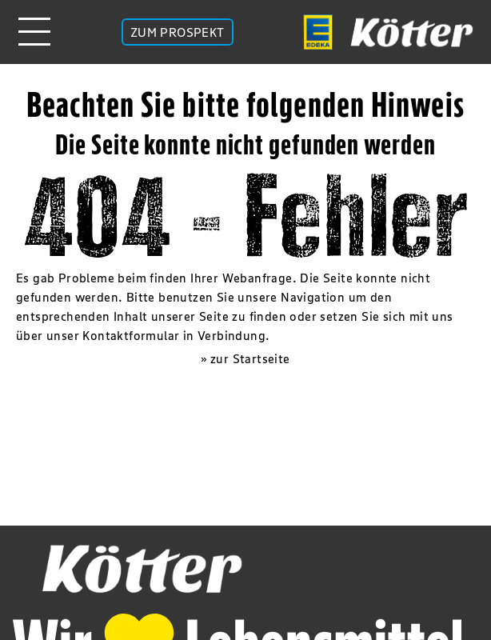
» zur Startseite (245, 358)
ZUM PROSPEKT (177, 32)
